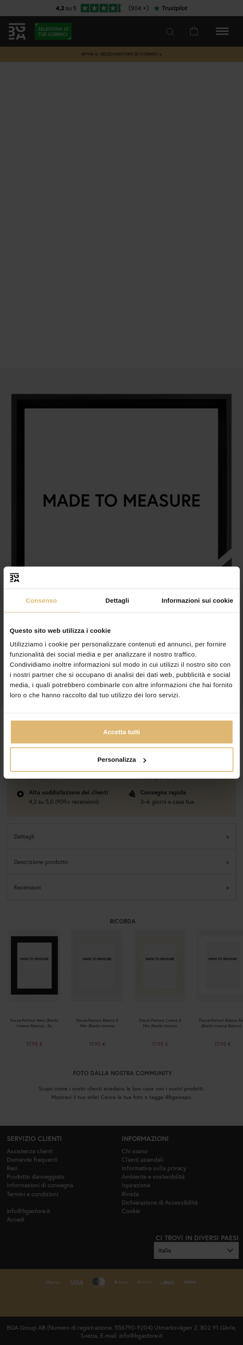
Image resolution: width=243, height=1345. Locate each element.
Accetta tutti (121, 731)
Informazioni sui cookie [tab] (197, 600)
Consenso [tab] (41, 600)
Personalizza (122, 759)
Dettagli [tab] (117, 600)
